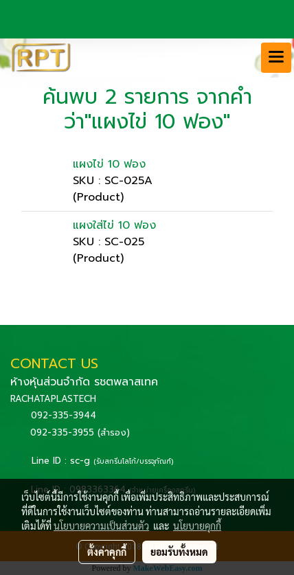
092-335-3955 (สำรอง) (80, 432)
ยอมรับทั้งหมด (179, 551)
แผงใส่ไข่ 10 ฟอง (114, 225)
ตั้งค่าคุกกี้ (106, 551)
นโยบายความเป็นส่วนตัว (101, 525)
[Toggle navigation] (276, 58)
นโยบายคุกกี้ (197, 525)
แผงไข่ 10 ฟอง (109, 164)
